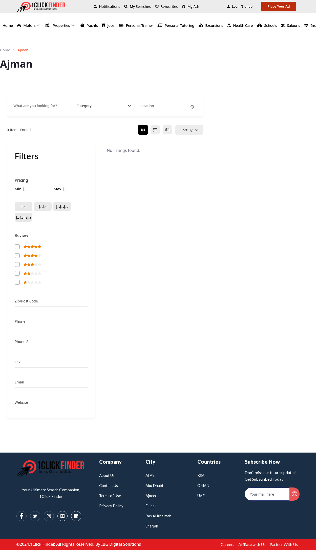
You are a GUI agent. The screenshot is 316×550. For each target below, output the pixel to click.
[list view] (155, 130)
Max (57, 188)
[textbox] (84, 106)
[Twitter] (35, 516)
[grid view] (143, 130)
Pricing (21, 180)
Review (21, 235)
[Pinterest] (62, 516)
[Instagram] (49, 516)
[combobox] (103, 106)
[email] (267, 494)
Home (8, 25)
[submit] (294, 494)
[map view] (167, 130)
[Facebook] (21, 516)
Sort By (187, 130)
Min (18, 188)
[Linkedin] (76, 516)
